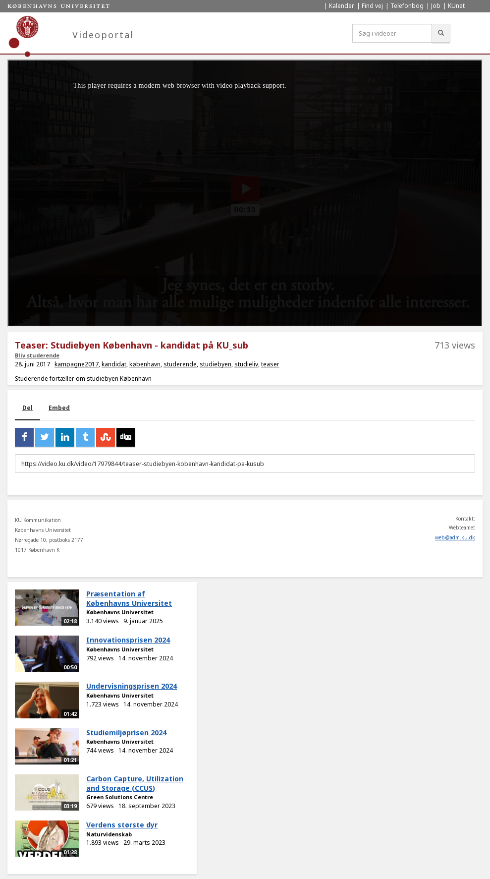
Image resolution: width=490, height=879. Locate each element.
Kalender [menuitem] (341, 5)
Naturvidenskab (109, 834)
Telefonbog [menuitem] (407, 5)
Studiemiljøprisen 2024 (126, 732)
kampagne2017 (76, 364)
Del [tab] (27, 408)
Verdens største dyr (122, 824)
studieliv (246, 364)
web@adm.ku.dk (455, 537)
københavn (145, 364)
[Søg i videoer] (392, 33)
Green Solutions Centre (119, 797)
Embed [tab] (59, 408)
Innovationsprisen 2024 (128, 640)
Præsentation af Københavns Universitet (129, 598)
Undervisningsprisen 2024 (131, 686)
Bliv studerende (37, 355)
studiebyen (215, 364)
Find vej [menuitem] (372, 5)
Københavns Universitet (120, 612)
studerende (180, 364)
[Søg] (441, 33)
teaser (270, 364)
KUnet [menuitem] (456, 5)
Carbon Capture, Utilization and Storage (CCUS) (134, 783)
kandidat (114, 364)
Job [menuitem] (435, 5)
